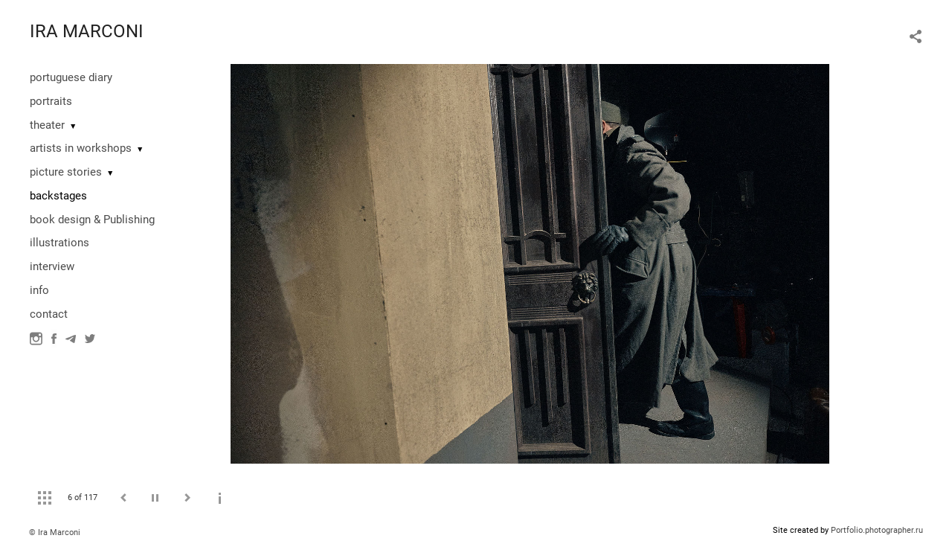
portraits (51, 101)
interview (52, 266)
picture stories (66, 172)
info (39, 290)
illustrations (59, 242)
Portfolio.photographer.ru (877, 530)
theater (47, 125)
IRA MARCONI (87, 31)
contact (49, 314)
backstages (58, 195)
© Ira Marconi (54, 532)
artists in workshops (81, 148)
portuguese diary (71, 77)
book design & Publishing (92, 219)
